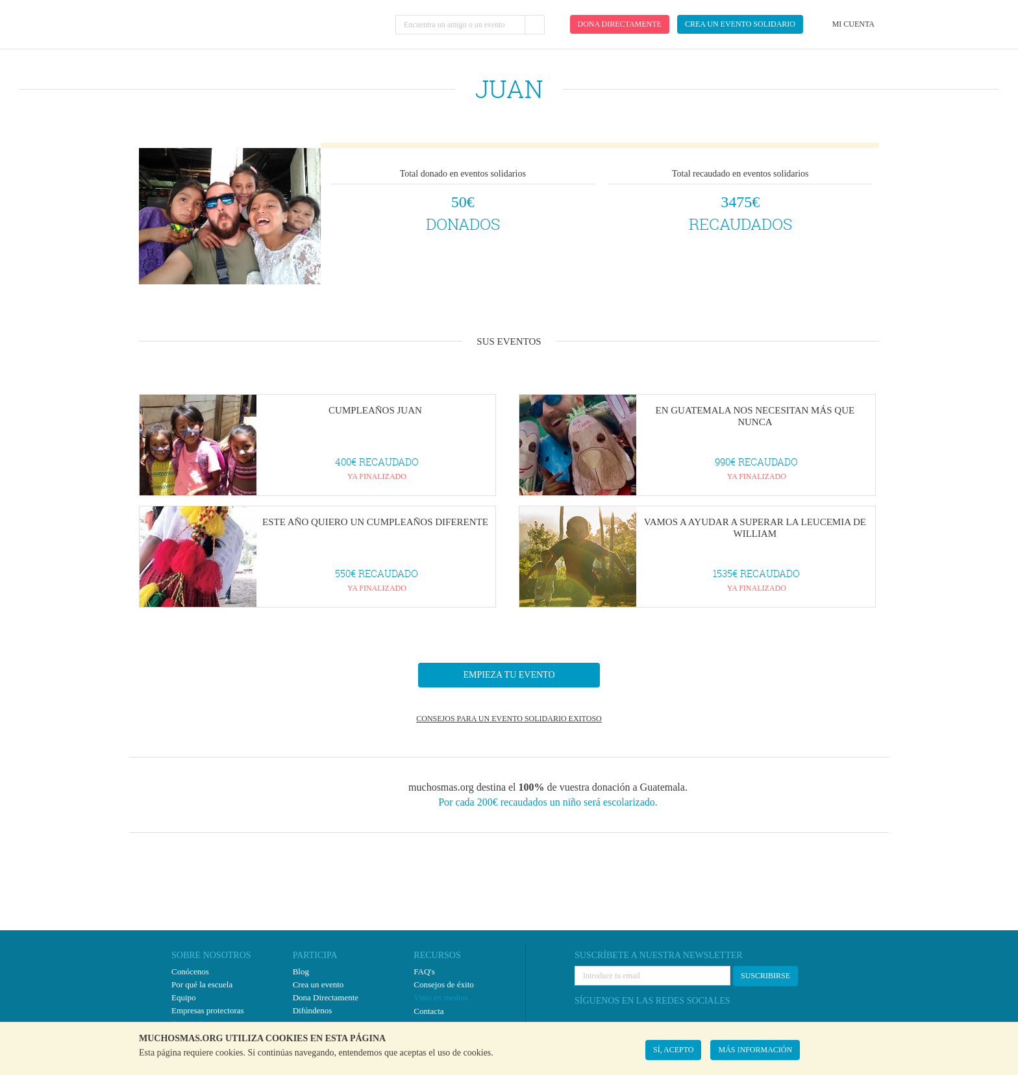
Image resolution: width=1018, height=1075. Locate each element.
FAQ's (424, 971)
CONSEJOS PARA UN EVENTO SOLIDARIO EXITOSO (508, 718)
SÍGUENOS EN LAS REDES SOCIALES (652, 1001)
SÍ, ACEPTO (673, 1049)
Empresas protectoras (207, 1010)
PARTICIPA (315, 955)
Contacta (428, 1011)
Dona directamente (620, 24)
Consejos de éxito (443, 984)
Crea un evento (318, 984)
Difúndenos (312, 1010)
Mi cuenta (853, 24)
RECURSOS (437, 955)
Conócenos (190, 971)
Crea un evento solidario (740, 24)
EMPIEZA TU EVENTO (508, 675)
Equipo (183, 997)
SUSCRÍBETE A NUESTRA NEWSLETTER (659, 955)
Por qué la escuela (201, 984)
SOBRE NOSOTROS (211, 955)
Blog (301, 971)
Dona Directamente (325, 997)
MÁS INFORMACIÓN (755, 1049)
